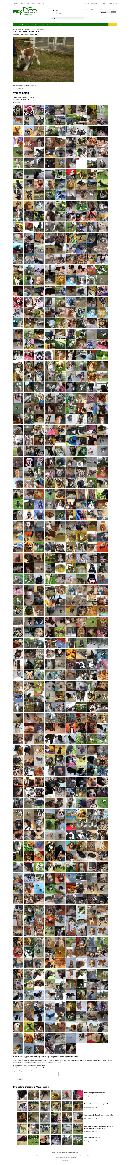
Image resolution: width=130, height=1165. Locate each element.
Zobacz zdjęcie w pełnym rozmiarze (24, 85)
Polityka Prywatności (68, 1152)
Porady (59, 25)
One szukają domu (51, 25)
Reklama (61, 1152)
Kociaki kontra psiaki (24, 25)
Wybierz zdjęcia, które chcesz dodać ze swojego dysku (29, 1065)
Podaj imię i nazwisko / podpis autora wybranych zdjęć (29, 1067)
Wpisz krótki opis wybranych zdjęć (23, 1071)
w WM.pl (92, 9)
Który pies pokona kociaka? (94, 1093)
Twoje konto (112, 25)
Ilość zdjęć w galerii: (90, 1096)
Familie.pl (86, 3)
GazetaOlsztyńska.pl (106, 3)
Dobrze (15, 31)
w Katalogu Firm (99, 9)
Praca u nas (55, 1152)
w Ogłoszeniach (110, 9)
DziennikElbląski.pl (95, 3)
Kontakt (76, 1152)
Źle (19, 31)
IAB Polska (73, 1158)
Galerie (42, 25)
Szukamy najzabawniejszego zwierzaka (98, 1115)
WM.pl (115, 3)
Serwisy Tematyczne (18, 29)
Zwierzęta (27, 29)
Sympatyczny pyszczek (92, 1138)
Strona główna (34, 25)
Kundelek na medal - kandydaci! (96, 1104)
